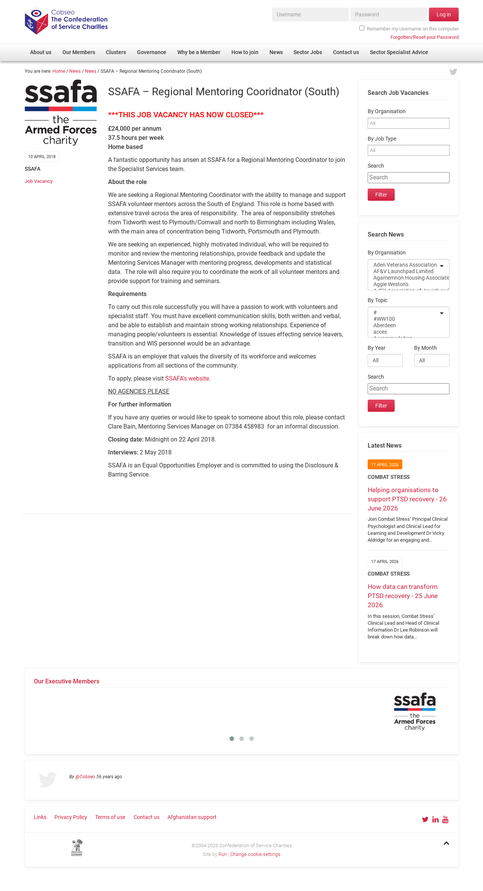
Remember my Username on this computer (408, 29)
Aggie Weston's (403, 284)
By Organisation (387, 111)
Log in (444, 14)
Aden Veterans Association (403, 265)
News (75, 71)
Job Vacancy (39, 181)
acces (403, 332)
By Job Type (382, 139)
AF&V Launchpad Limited (403, 271)
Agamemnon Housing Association (403, 278)
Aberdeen (403, 325)
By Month (425, 348)
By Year (377, 348)
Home (59, 71)
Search (376, 166)
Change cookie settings (255, 854)
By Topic (377, 300)
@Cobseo (85, 776)
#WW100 (403, 319)
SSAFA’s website (187, 378)
